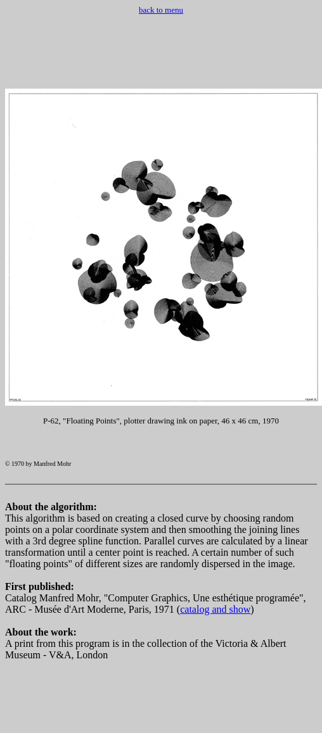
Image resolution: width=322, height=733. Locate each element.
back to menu (161, 10)
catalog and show (215, 620)
